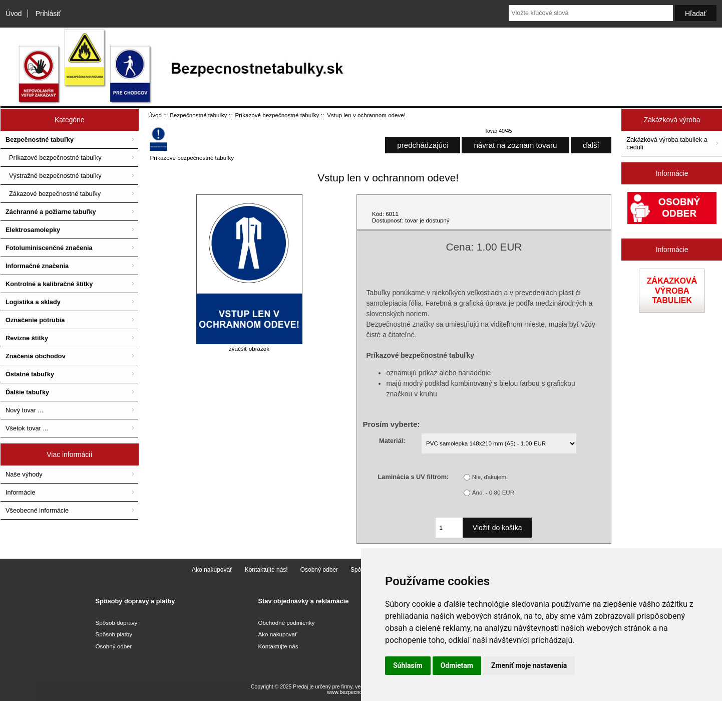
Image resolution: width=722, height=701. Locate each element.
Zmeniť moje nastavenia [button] (529, 665)
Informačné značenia (37, 266)
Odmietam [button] (457, 665)
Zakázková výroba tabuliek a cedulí (666, 143)
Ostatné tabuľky (30, 374)
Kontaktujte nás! (266, 569)
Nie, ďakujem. (490, 477)
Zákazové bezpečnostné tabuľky (53, 193)
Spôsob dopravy (117, 622)
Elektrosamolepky (33, 229)
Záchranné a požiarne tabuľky (51, 211)
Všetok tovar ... (27, 428)
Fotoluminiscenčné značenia (49, 248)
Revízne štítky (27, 338)
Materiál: (392, 440)
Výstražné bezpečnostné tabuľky (54, 175)
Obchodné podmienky (286, 622)
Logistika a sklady (33, 302)
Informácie (21, 492)
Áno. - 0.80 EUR (493, 492)
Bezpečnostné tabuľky (198, 115)
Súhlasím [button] (408, 665)
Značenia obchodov (36, 356)
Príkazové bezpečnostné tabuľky (277, 115)
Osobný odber (319, 569)
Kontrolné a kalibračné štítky (49, 284)
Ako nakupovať (212, 569)
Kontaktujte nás (278, 646)
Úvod (14, 14)
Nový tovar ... (24, 410)
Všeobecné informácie (37, 510)
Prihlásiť (48, 14)
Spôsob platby (114, 634)
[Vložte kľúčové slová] (591, 13)
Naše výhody (24, 474)
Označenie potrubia (35, 320)
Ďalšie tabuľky (27, 392)
